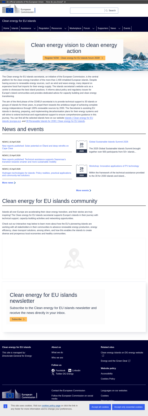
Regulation (44, 28)
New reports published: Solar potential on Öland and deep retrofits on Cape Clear (35, 147)
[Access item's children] (35, 28)
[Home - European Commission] (20, 9)
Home (6, 28)
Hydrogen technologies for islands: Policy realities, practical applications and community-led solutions (36, 174)
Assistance (26, 28)
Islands (15, 28)
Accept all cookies (100, 407)
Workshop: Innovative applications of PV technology (114, 166)
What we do (57, 352)
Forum (87, 28)
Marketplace (75, 28)
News (113, 28)
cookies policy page (51, 405)
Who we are (57, 357)
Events (127, 28)
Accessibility (107, 373)
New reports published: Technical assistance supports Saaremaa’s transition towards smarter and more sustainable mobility (34, 160)
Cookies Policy (108, 379)
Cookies (105, 396)
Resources (56, 28)
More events (82, 190)
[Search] (87, 11)
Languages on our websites (114, 390)
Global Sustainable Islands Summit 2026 (108, 142)
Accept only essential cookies (128, 407)
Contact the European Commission (68, 390)
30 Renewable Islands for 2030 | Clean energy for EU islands (55, 121)
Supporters (103, 28)
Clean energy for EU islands (16, 347)
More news (7, 183)
